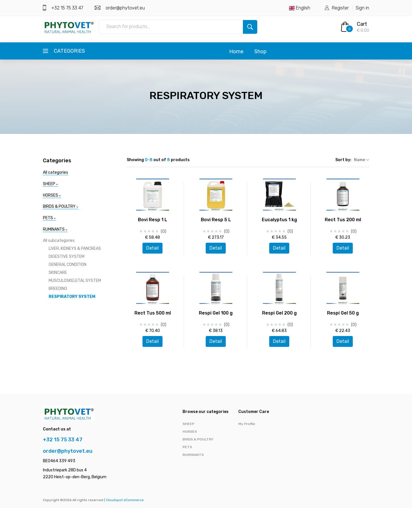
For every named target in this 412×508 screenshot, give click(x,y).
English (299, 8)
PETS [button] (49, 218)
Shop (260, 51)
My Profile (246, 424)
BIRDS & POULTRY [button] (60, 206)
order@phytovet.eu (124, 8)
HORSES (190, 432)
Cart (362, 24)
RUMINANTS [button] (55, 229)
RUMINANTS (193, 455)
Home (236, 51)
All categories (55, 172)
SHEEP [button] (50, 183)
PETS (187, 447)
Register (340, 8)
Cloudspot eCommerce (125, 500)
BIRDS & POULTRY (198, 439)
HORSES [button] (52, 195)
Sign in (362, 8)
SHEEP (188, 424)
